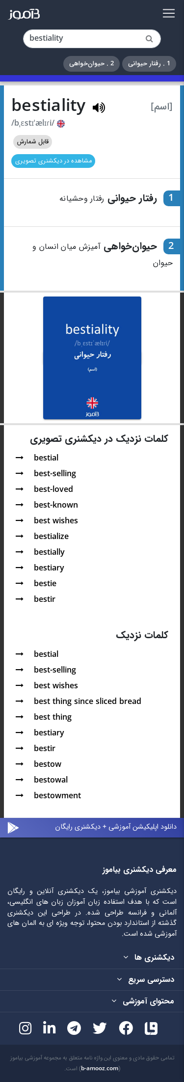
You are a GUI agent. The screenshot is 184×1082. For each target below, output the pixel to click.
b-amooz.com (99, 1068)
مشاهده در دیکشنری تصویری (53, 161)
